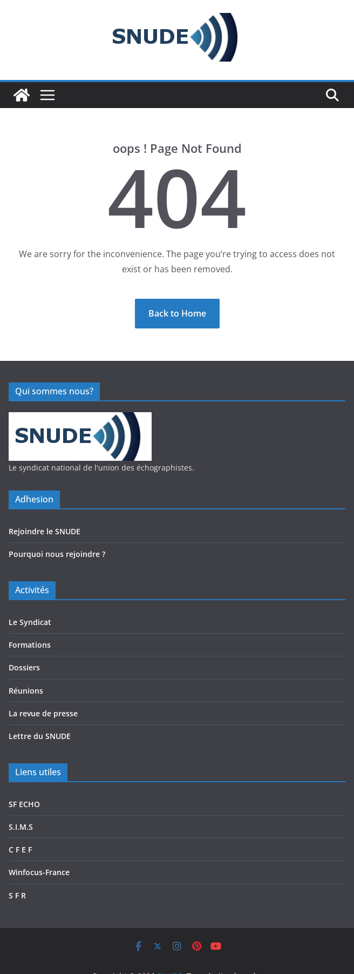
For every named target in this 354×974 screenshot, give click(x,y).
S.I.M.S (21, 827)
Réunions (26, 691)
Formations (30, 645)
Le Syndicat (30, 622)
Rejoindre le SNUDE (44, 531)
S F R (17, 895)
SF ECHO (24, 804)
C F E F (20, 849)
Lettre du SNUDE (40, 736)
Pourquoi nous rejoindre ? (57, 554)
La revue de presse (43, 713)
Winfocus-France (39, 872)
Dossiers (24, 667)
